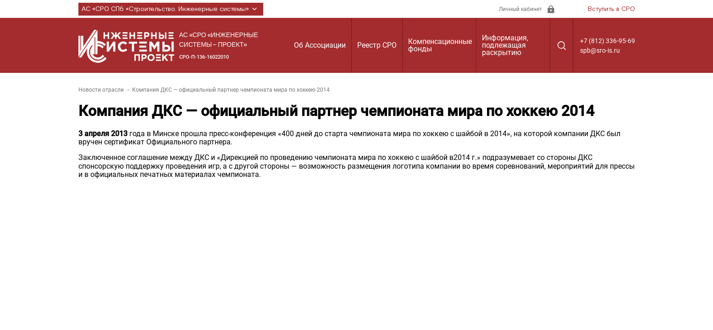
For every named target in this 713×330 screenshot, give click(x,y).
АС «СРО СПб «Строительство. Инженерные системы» (171, 9)
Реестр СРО (377, 45)
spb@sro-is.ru (600, 50)
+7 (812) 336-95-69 (607, 40)
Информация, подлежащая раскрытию (505, 45)
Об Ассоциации (320, 45)
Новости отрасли (101, 90)
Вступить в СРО (611, 9)
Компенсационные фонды (440, 45)
